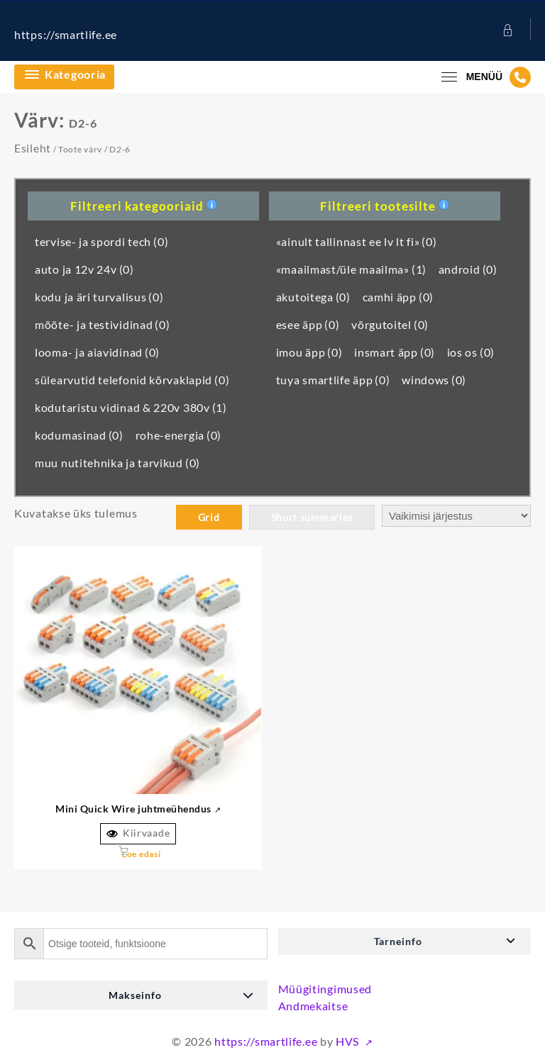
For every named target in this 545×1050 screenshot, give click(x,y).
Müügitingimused (325, 988)
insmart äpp (394, 352)
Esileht (32, 148)
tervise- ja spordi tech (101, 241)
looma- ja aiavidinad (97, 352)
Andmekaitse (313, 1005)
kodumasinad (79, 435)
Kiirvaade (138, 833)
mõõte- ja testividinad (102, 324)
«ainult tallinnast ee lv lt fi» (356, 241)
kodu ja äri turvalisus (99, 296)
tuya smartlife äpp (333, 379)
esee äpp (308, 324)
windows (434, 379)
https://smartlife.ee (65, 34)
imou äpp (309, 352)
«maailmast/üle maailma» (351, 269)
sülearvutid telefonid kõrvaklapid (132, 379)
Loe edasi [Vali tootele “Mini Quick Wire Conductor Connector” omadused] (141, 854)
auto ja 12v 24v (84, 269)
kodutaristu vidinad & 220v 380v (131, 407)
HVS (349, 1041)
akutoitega (313, 296)
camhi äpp (398, 296)
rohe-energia (179, 435)
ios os (471, 352)
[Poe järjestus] (456, 516)
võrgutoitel (390, 324)
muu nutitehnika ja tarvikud (117, 462)
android (468, 269)
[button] (405, 941)
